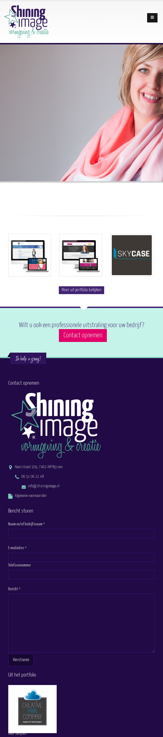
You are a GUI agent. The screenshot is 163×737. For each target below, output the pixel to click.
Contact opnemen (83, 335)
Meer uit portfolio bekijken (81, 290)
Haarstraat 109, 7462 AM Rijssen (39, 467)
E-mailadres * (17, 548)
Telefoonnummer (19, 565)
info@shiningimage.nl (43, 486)
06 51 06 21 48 (32, 477)
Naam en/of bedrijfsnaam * (26, 524)
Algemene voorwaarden (31, 496)
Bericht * (14, 589)
